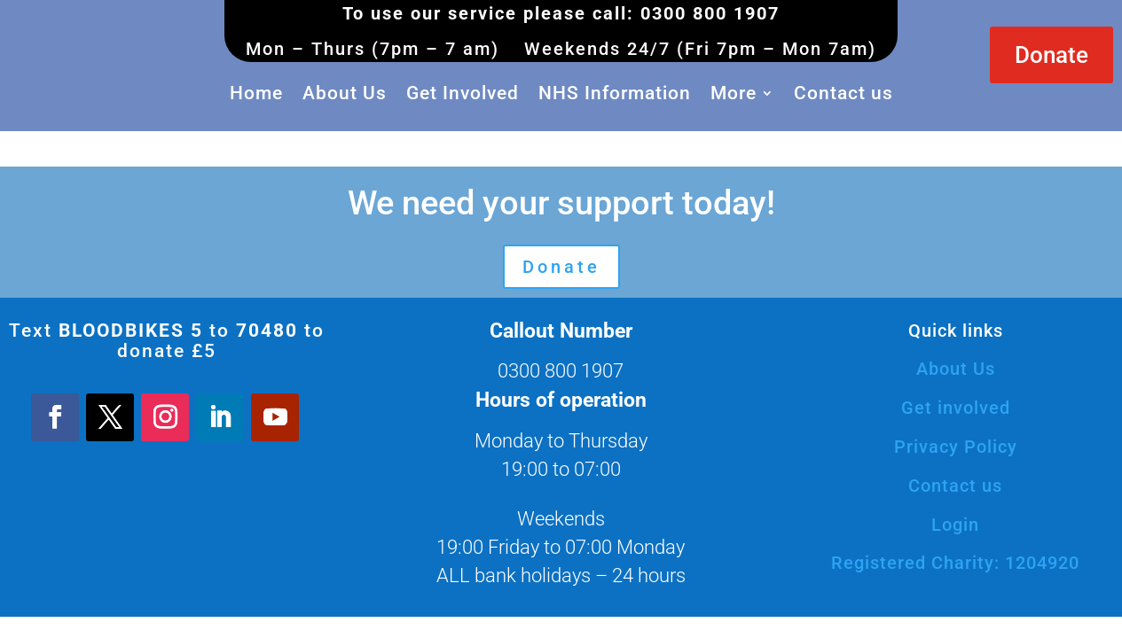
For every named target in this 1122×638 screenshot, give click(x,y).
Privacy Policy (955, 446)
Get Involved (462, 93)
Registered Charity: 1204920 (955, 562)
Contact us (843, 93)
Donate (1051, 55)
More (733, 93)
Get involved (955, 407)
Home (256, 93)
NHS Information (614, 93)
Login (955, 524)
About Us (344, 93)
